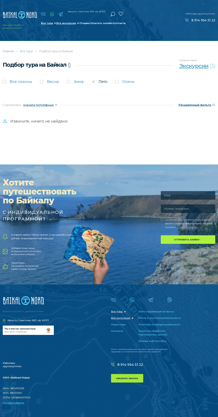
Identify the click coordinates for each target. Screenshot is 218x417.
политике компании (187, 227)
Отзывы (84, 23)
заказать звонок (127, 378)
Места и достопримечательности (159, 318)
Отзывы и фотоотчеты (152, 341)
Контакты (119, 23)
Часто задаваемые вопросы (156, 311)
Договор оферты (13, 402)
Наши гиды (118, 324)
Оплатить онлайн (101, 23)
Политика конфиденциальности (159, 324)
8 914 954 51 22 (203, 20)
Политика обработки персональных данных (152, 332)
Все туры (47, 23)
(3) (196, 105)
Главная (8, 51)
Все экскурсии (66, 23)
